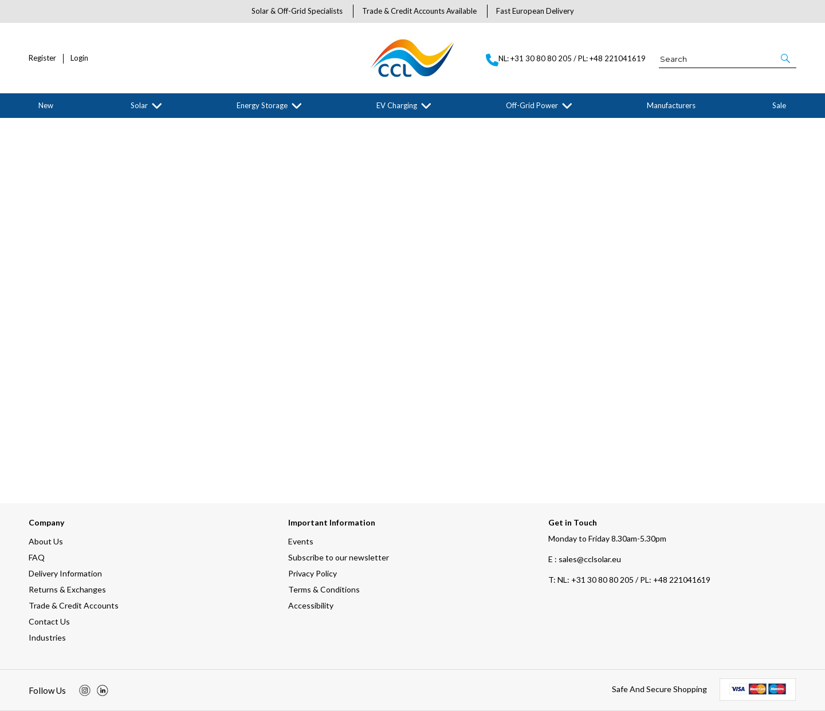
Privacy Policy (312, 573)
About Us (46, 541)
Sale (779, 105)
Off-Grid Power (532, 105)
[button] (786, 58)
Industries (47, 637)
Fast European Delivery (535, 10)
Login (79, 58)
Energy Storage (262, 105)
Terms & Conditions (324, 589)
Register (42, 58)
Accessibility (310, 605)
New (45, 105)
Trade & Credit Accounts (74, 605)
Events (300, 541)
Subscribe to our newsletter (338, 557)
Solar (139, 105)
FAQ (37, 557)
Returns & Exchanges (67, 589)
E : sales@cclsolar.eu (584, 559)
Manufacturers (671, 105)
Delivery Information (65, 573)
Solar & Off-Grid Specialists (297, 10)
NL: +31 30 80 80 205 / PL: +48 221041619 (629, 579)
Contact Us (49, 621)
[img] (85, 690)
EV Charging (396, 105)
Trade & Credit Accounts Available (419, 10)
